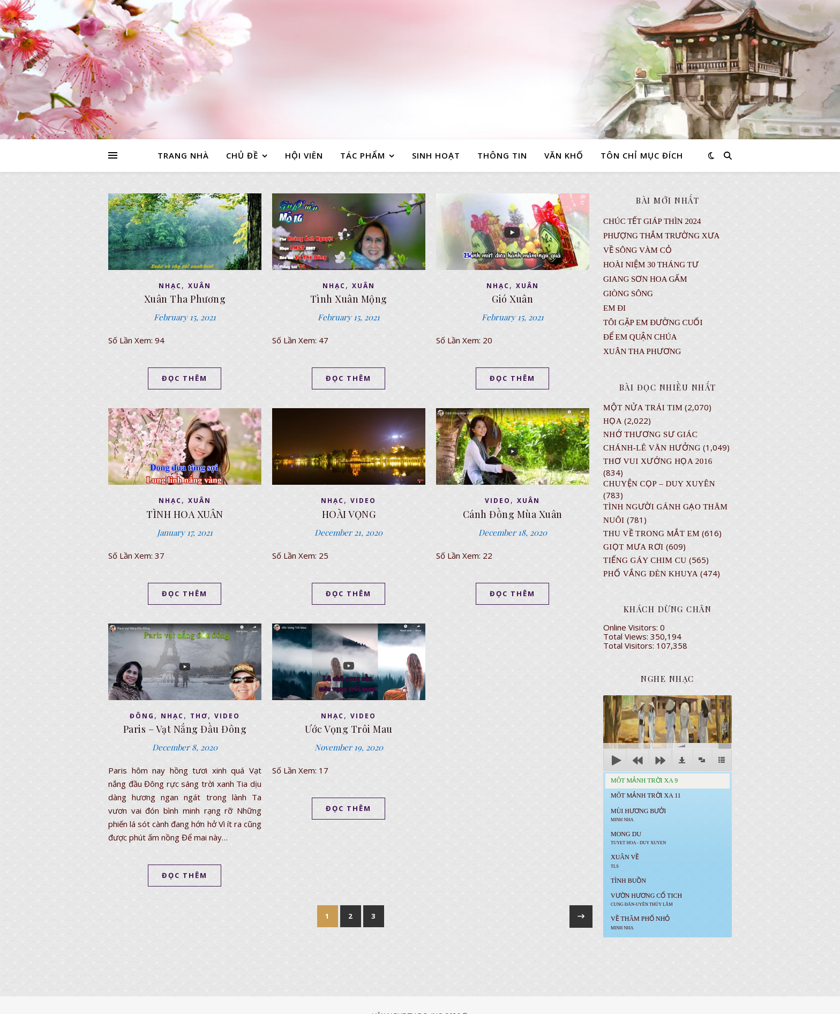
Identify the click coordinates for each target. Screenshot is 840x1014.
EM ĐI (614, 308)
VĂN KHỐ (563, 155)
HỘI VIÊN (304, 155)
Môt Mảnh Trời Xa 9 (644, 780)
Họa (612, 421)
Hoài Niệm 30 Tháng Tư (651, 264)
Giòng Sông (628, 293)
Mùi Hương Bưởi (638, 814)
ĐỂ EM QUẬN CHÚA (640, 337)
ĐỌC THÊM (184, 378)
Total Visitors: (629, 645)
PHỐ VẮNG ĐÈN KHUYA (650, 573)
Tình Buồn (628, 880)
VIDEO (363, 500)
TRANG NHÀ (183, 155)
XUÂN (199, 285)
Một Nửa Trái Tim (642, 407)
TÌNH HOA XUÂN (184, 514)
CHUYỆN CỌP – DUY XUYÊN (659, 483)
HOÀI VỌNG (349, 514)
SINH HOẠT (436, 155)
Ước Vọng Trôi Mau (349, 729)
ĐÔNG (142, 715)
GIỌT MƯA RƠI (633, 547)
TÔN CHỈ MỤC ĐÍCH (642, 155)
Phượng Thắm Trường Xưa (661, 235)
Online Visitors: (631, 627)
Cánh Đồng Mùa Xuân (512, 514)
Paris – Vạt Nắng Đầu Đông (185, 729)
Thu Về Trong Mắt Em (651, 533)
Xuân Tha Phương (185, 298)
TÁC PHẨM (362, 155)
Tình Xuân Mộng (348, 298)
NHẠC (170, 285)
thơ (199, 715)
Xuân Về (625, 860)
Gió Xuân (512, 298)
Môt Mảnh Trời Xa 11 (646, 795)
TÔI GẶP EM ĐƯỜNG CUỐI (652, 322)
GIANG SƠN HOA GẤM (645, 279)
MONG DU (638, 837)
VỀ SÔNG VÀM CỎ (637, 250)
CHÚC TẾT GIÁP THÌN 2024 (652, 221)
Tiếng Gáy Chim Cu (645, 560)
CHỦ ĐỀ (242, 155)
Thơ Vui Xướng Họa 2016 (657, 461)
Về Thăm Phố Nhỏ (640, 922)
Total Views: (626, 636)
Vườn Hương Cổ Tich (646, 899)
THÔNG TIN (502, 155)
